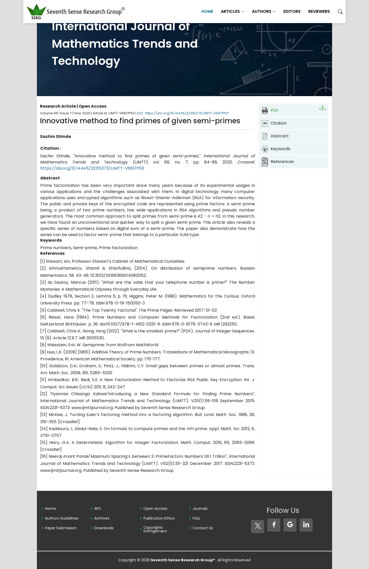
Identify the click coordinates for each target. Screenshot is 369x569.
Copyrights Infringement (155, 529)
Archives (101, 518)
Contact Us (203, 528)
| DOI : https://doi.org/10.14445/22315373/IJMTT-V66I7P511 (182, 113)
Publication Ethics (159, 518)
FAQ (196, 518)
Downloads (104, 528)
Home (194, 11)
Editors (278, 11)
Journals (200, 508)
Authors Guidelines (61, 518)
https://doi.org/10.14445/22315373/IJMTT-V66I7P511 (92, 168)
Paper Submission (61, 528)
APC (97, 508)
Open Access (155, 508)
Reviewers (305, 11)
